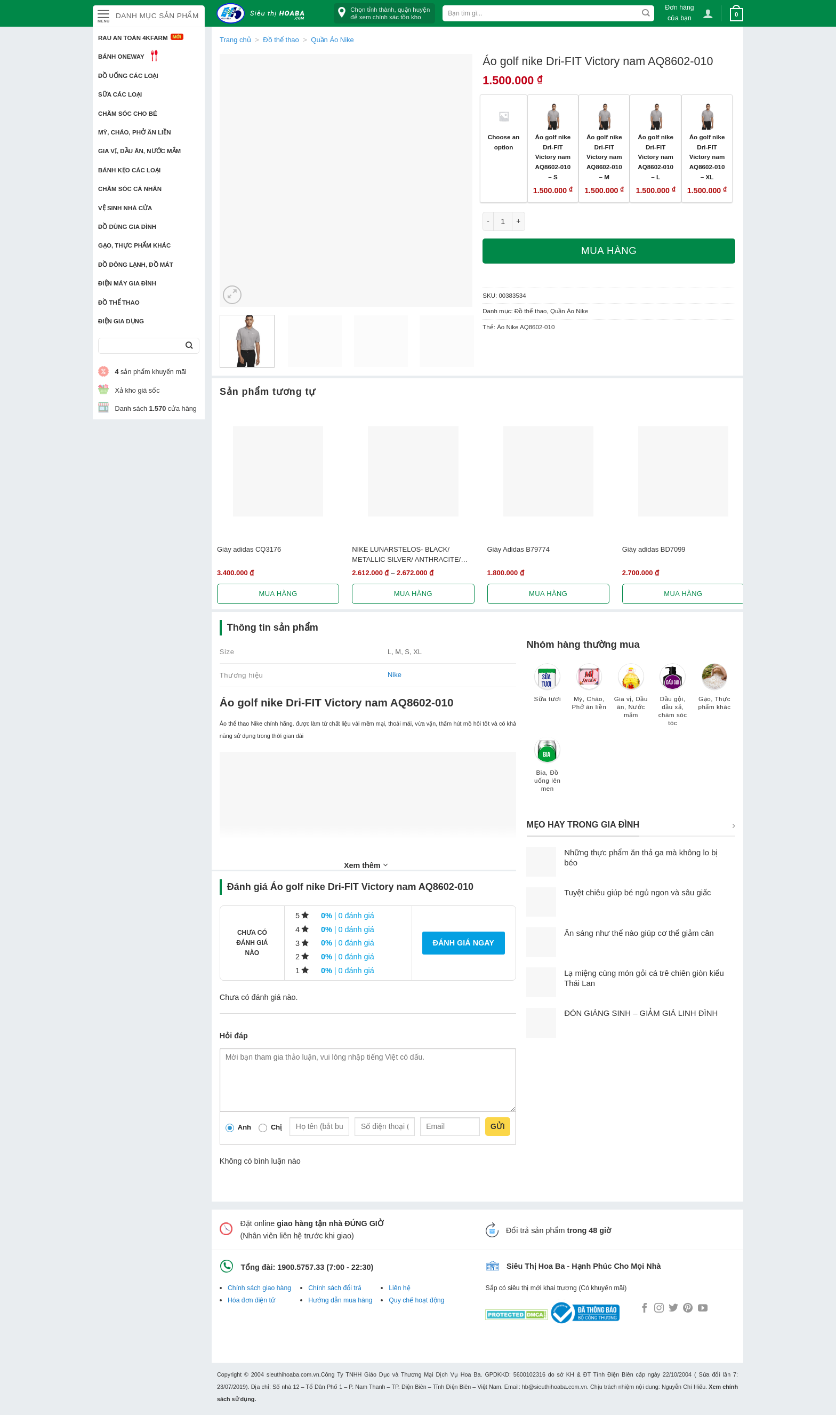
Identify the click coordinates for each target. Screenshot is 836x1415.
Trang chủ (235, 40)
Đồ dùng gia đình (127, 227)
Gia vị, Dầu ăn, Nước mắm (139, 151)
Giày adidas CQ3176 (249, 549)
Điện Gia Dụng (121, 321)
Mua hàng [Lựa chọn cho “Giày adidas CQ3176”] (278, 594)
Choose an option (504, 141)
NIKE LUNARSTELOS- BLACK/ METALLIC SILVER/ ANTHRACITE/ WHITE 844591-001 (406, 555)
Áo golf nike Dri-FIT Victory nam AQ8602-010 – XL (707, 156)
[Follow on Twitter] (673, 1308)
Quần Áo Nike (332, 40)
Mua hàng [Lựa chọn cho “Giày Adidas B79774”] (548, 594)
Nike (394, 675)
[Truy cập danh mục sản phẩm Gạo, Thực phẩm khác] (714, 691)
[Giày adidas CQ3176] (278, 471)
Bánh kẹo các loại (129, 170)
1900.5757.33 (300, 1267)
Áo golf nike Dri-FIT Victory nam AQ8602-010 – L (655, 156)
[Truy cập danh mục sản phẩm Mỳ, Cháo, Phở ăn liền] (589, 691)
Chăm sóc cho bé (127, 113)
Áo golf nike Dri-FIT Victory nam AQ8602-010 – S (553, 156)
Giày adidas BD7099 (654, 549)
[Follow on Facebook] (644, 1308)
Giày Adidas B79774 (518, 549)
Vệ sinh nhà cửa (125, 208)
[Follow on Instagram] (659, 1308)
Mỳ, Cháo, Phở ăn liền (134, 132)
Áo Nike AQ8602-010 (525, 327)
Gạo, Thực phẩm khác (134, 245)
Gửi (498, 1126)
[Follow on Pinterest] (688, 1308)
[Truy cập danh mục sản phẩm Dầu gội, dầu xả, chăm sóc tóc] (673, 699)
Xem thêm (366, 865)
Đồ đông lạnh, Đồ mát (135, 264)
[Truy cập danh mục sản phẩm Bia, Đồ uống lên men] (547, 769)
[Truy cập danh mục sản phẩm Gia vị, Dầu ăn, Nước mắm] (631, 695)
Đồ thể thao (119, 302)
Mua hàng (609, 250)
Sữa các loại (120, 94)
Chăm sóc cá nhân (130, 189)
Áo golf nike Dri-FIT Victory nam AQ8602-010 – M (604, 156)
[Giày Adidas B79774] (548, 471)
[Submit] (189, 346)
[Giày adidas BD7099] (683, 471)
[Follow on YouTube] (703, 1308)
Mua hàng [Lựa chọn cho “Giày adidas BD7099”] (683, 594)
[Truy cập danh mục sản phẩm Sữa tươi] (547, 687)
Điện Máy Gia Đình (127, 283)
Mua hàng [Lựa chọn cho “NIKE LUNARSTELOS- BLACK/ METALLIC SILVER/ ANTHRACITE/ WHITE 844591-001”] (413, 594)
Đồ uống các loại (128, 76)
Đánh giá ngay (463, 943)
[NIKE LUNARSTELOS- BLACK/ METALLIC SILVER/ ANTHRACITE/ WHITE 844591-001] (413, 471)
